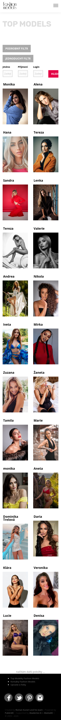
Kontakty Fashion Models (23, 681)
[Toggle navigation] (55, 5)
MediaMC (48, 712)
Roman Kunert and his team (29, 709)
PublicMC (9, 712)
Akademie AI (35, 712)
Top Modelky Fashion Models (25, 678)
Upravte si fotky (18, 684)
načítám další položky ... (30, 672)
